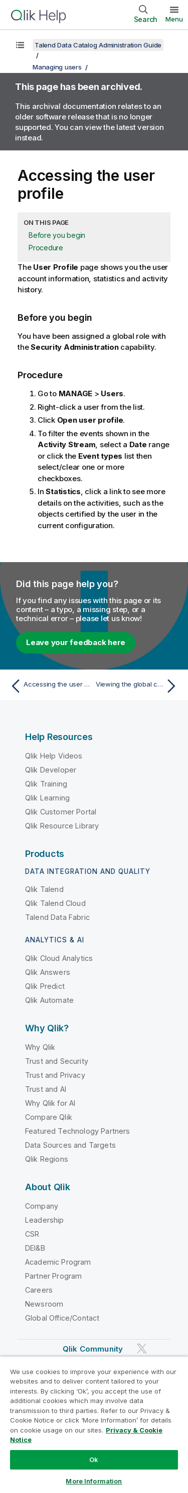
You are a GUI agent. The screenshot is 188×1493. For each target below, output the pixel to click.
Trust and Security (56, 1061)
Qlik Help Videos (54, 755)
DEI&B (35, 1248)
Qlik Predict (45, 986)
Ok (93, 1460)
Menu (174, 19)
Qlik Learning (47, 797)
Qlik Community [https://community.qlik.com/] (93, 1349)
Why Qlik (40, 1047)
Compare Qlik (48, 1117)
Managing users (57, 67)
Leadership (44, 1220)
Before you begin (57, 235)
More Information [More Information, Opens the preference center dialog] (94, 1481)
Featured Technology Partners (77, 1131)
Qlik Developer (50, 769)
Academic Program (58, 1262)
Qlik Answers (47, 972)
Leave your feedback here (75, 642)
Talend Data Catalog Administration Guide (98, 45)
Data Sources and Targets (70, 1145)
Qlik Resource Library (62, 825)
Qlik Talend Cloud (55, 903)
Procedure (46, 247)
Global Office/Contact (62, 1318)
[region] (94, 1424)
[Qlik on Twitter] (141, 1348)
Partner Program (53, 1276)
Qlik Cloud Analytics (59, 958)
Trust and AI (45, 1089)
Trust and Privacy (55, 1075)
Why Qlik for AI (50, 1103)
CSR (32, 1234)
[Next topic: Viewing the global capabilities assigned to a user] (138, 686)
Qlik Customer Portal (60, 811)
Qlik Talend (44, 889)
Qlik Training (46, 783)
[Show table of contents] (20, 44)
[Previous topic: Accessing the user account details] (50, 686)
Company (41, 1206)
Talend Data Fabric (57, 917)
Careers (39, 1290)
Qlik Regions (46, 1159)
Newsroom (44, 1304)
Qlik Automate (49, 1000)
